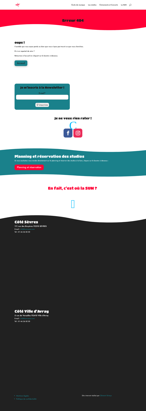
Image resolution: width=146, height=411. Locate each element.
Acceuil (21, 63)
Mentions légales (22, 396)
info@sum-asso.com (27, 229)
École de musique (78, 5)
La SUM (124, 5)
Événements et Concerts (109, 5)
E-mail (42, 93)
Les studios (92, 5)
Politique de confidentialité (26, 399)
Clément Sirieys (106, 395)
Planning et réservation (29, 167)
